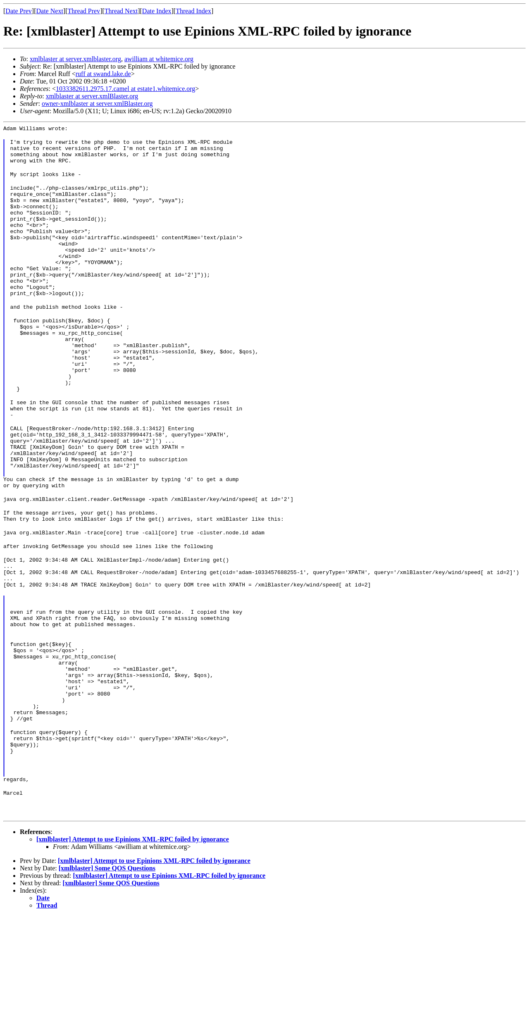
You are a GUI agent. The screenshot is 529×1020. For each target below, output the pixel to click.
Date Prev (18, 10)
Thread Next (121, 10)
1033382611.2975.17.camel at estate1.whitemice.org (125, 88)
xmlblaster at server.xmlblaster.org (75, 58)
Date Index (157, 10)
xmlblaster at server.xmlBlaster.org (92, 96)
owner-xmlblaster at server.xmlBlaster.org (97, 103)
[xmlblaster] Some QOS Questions (107, 972)
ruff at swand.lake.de (103, 73)
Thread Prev (83, 10)
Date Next (49, 10)
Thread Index (193, 10)
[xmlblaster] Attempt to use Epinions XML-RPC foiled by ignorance (132, 943)
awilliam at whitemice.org (158, 58)
